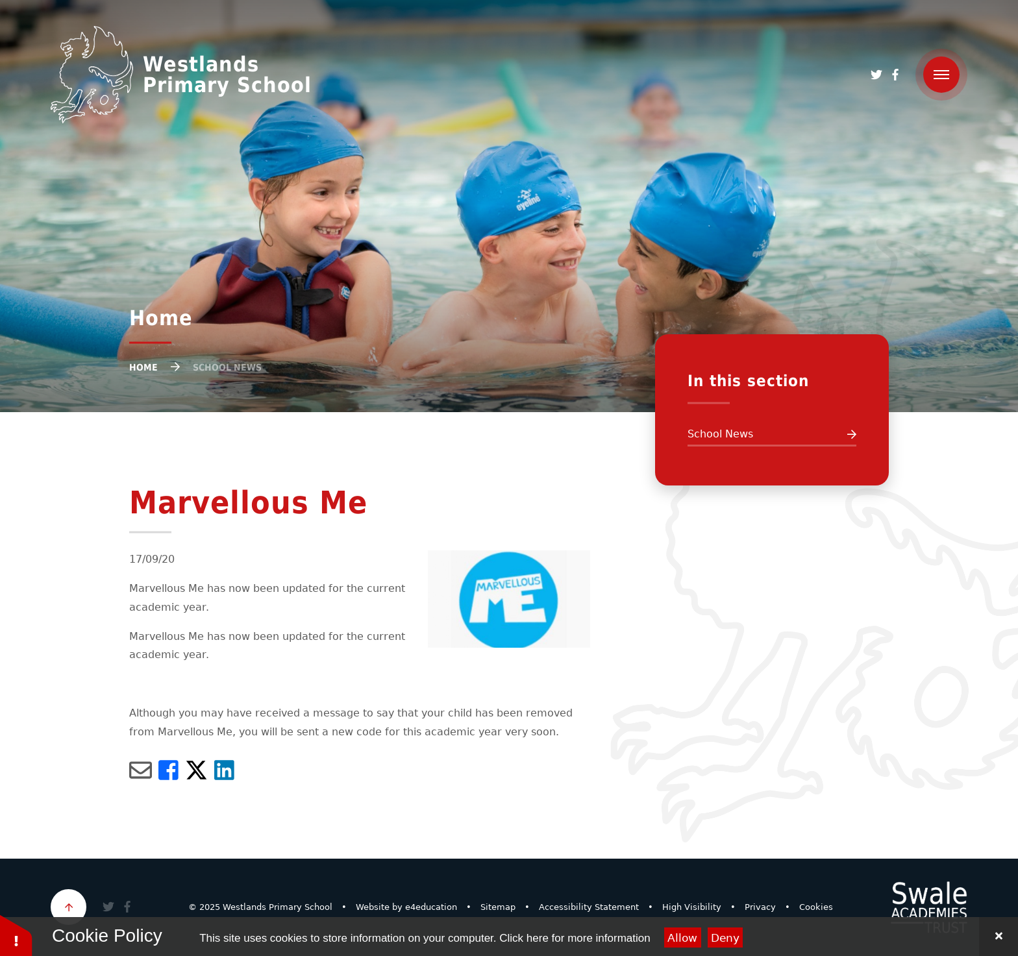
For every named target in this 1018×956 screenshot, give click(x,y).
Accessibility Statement (589, 907)
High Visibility (691, 907)
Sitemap (497, 907)
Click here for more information (574, 938)
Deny (725, 937)
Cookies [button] (816, 907)
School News (227, 367)
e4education (431, 907)
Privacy (760, 907)
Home (143, 367)
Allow (682, 937)
